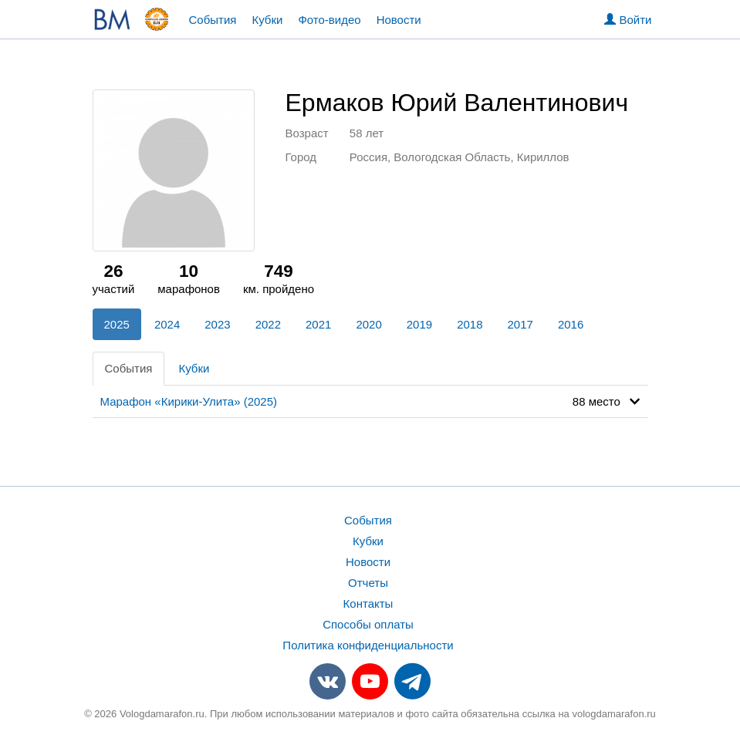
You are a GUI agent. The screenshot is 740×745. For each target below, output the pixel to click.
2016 (570, 324)
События (213, 19)
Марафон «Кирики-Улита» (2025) (189, 401)
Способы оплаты (368, 624)
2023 (217, 324)
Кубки (267, 19)
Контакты (368, 603)
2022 (268, 324)
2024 (167, 324)
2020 (368, 324)
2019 (419, 324)
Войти (627, 19)
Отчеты (368, 582)
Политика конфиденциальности (367, 645)
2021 (318, 324)
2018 (469, 324)
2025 (117, 324)
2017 (520, 324)
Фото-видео (329, 19)
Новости (399, 19)
